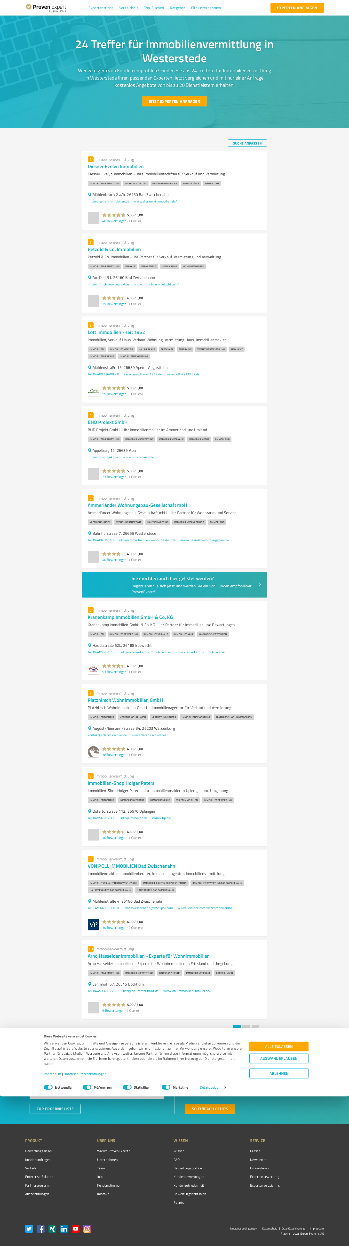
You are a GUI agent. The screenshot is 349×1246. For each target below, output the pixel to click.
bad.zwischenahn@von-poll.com (149, 908)
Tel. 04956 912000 (102, 818)
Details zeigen (210, 1237)
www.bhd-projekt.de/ (139, 457)
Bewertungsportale (169, 1168)
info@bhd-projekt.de (103, 457)
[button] (100, 8)
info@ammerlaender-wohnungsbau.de (147, 540)
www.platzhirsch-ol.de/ (149, 735)
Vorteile (30, 1168)
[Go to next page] (265, 1029)
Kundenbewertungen (170, 1176)
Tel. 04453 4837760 (103, 990)
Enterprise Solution (39, 1176)
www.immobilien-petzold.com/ (156, 284)
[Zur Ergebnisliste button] (55, 1109)
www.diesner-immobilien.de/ (155, 201)
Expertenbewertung (237, 1176)
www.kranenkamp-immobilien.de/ (200, 652)
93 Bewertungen (114, 671)
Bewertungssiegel (38, 1151)
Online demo (232, 1168)
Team (92, 1168)
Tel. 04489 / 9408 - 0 (103, 374)
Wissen (160, 1151)
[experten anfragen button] (297, 8)
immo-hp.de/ (162, 818)
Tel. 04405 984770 (102, 652)
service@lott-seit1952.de (143, 374)
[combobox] (97, 1078)
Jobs (91, 1176)
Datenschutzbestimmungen (85, 1223)
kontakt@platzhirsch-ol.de (107, 735)
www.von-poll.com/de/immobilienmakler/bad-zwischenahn (207, 908)
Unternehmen (98, 1159)
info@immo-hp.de (133, 818)
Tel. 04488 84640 (101, 540)
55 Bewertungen (114, 393)
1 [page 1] (237, 1029)
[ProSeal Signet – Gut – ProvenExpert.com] (305, 1160)
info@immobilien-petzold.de (108, 284)
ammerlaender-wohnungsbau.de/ (205, 540)
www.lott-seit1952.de (183, 374)
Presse (228, 1151)
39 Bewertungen (114, 303)
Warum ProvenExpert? (104, 1151)
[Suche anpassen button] (247, 143)
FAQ (158, 1159)
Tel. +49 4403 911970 (104, 908)
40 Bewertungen (114, 220)
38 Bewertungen (114, 754)
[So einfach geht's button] (210, 1109)
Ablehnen (279, 1223)
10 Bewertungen (114, 927)
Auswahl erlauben (279, 1208)
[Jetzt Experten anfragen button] (174, 101)
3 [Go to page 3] (255, 1029)
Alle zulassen (279, 1196)
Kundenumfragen (38, 1159)
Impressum (52, 1223)
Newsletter (231, 1159)
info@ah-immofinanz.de (140, 990)
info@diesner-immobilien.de (108, 201)
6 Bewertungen (113, 1010)
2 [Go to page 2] (246, 1029)
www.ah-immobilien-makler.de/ (187, 990)
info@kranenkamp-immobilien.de (145, 652)
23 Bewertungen (114, 476)
